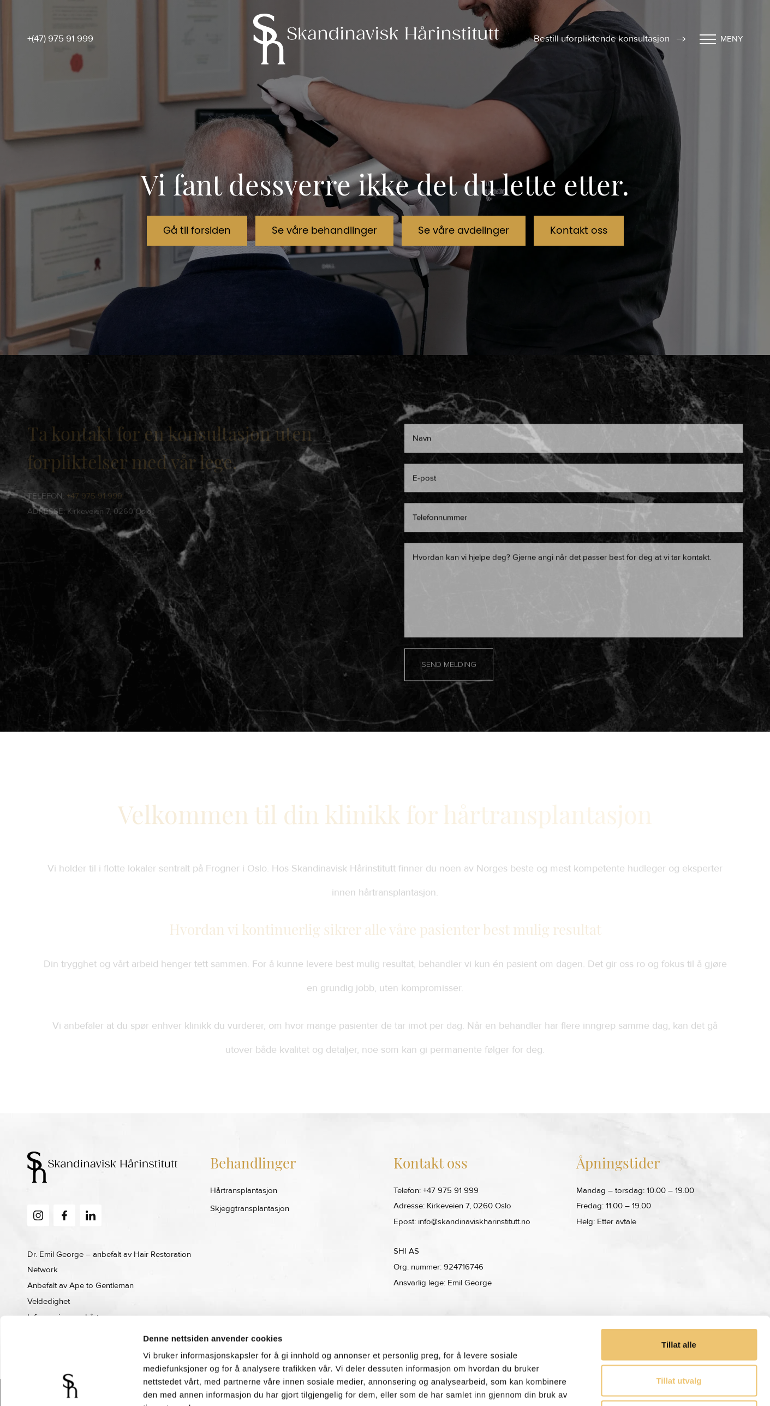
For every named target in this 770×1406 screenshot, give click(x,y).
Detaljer (581, 1384)
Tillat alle (678, 1262)
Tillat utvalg (678, 1298)
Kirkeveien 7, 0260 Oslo (469, 1206)
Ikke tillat (678, 1334)
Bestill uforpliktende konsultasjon (610, 38)
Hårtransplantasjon (243, 1190)
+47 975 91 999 (451, 1190)
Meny (721, 39)
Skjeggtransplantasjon (249, 1208)
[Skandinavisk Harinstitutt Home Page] (376, 39)
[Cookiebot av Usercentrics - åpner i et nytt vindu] (70, 1385)
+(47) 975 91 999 (60, 38)
